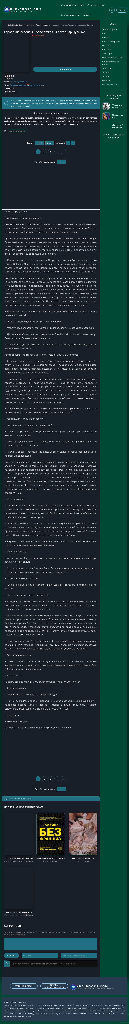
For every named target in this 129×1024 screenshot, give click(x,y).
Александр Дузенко (18, 81)
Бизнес (105, 37)
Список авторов (70, 15)
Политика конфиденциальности (54, 986)
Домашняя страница (72, 5)
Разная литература (111, 41)
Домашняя (107, 68)
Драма (105, 76)
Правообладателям (24, 986)
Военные (106, 49)
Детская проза (109, 29)
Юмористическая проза (110, 63)
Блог (87, 15)
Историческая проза (112, 57)
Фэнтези (106, 80)
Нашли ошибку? (40, 35)
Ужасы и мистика (36, 85)
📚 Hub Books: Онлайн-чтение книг (21, 25)
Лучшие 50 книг (96, 5)
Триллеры (107, 53)
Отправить (11, 955)
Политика (107, 45)
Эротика (106, 72)
